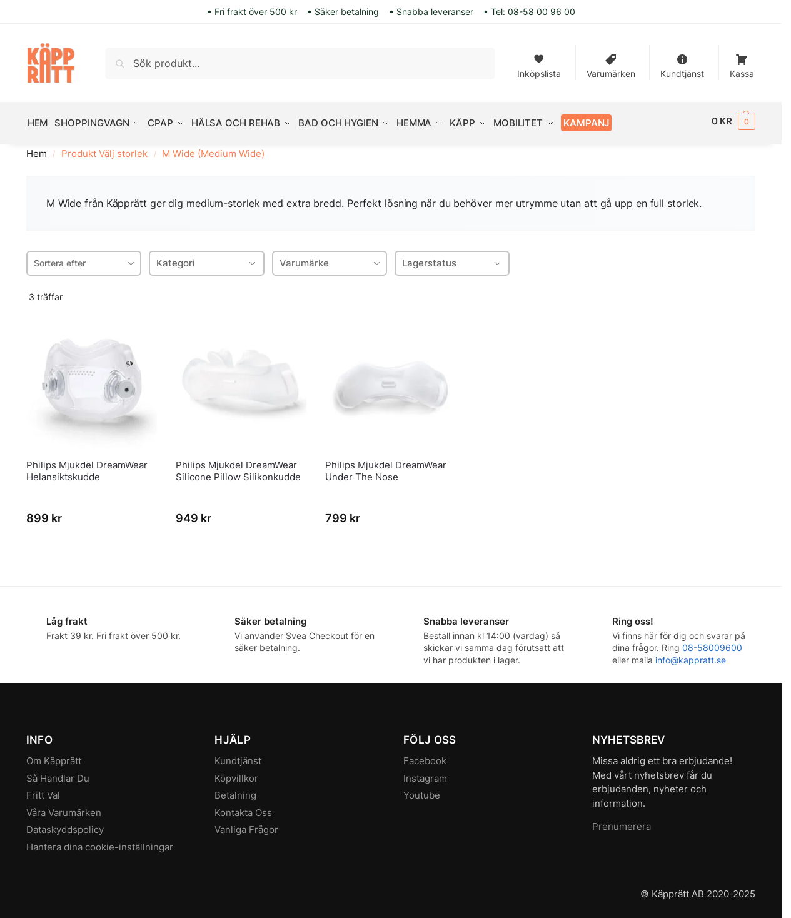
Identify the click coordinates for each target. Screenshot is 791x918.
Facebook (424, 756)
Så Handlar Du (57, 774)
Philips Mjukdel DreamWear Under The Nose (385, 467)
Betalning (235, 791)
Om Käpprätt (53, 756)
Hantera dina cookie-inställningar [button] (99, 843)
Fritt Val (43, 791)
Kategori (206, 259)
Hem (36, 150)
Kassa (742, 63)
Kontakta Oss (243, 808)
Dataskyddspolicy (65, 825)
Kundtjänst (682, 63)
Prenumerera (621, 822)
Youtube (421, 791)
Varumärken (611, 63)
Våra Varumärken (63, 808)
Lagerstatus (452, 259)
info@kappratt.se (690, 655)
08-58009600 (712, 643)
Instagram (425, 774)
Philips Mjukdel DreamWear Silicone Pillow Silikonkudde (238, 467)
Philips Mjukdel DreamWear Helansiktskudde (87, 467)
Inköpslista (539, 63)
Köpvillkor (236, 774)
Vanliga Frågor (246, 825)
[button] (734, 121)
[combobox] (83, 258)
